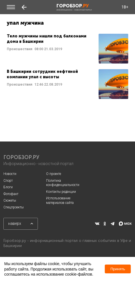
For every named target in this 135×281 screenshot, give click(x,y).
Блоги (8, 187)
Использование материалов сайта (60, 200)
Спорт (8, 181)
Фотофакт (10, 194)
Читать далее (67, 49)
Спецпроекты (13, 207)
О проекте (53, 174)
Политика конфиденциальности (62, 183)
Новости (9, 174)
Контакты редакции (61, 192)
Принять (117, 269)
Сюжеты (9, 200)
